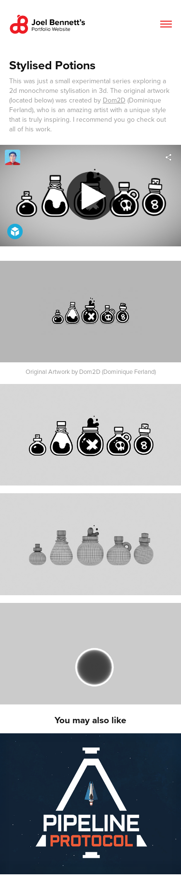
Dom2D (114, 100)
